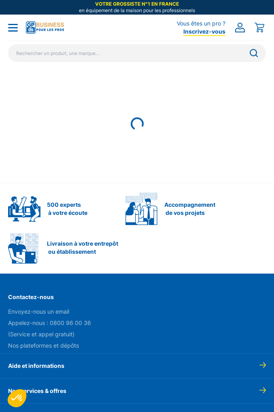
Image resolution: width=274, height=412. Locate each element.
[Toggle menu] (13, 27)
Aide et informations (36, 365)
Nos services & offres (37, 390)
